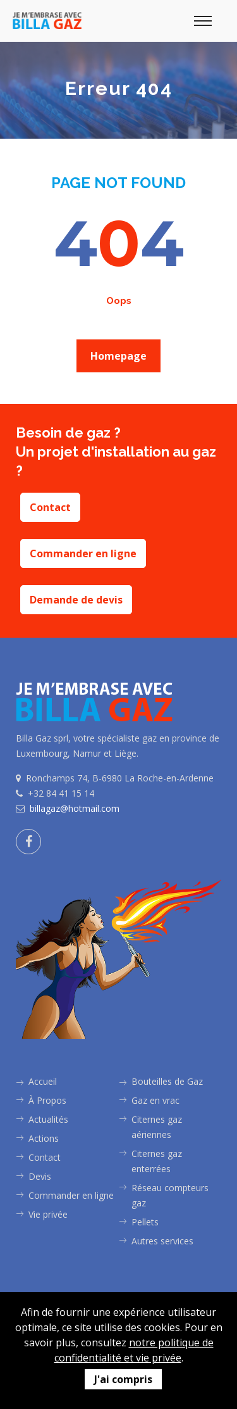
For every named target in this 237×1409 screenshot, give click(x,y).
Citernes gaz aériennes (156, 1126)
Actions (43, 1138)
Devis (39, 1176)
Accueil (42, 1081)
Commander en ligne (83, 553)
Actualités (48, 1119)
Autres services (162, 1241)
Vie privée (48, 1214)
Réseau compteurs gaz (170, 1195)
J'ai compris (123, 1379)
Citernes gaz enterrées (156, 1161)
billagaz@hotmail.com (74, 808)
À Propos (47, 1100)
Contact (50, 507)
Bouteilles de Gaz (167, 1081)
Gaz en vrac (155, 1100)
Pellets (145, 1222)
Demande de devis (76, 600)
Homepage (118, 356)
